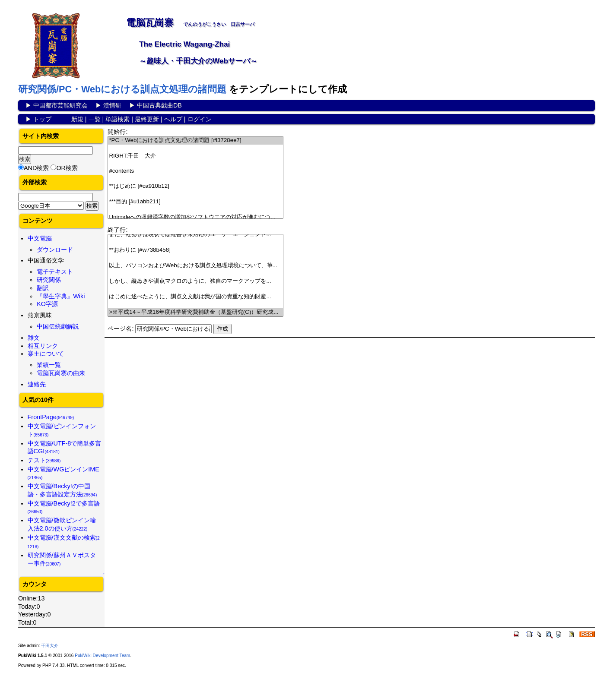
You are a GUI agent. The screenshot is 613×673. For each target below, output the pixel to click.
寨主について (46, 353)
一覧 (95, 119)
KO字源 (47, 303)
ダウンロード (55, 249)
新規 (77, 119)
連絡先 (37, 384)
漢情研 (112, 105)
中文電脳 (40, 238)
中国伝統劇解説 (58, 326)
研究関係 (49, 279)
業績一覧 (49, 364)
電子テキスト (55, 271)
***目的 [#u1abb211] (195, 202)
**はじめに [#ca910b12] (195, 186)
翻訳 (43, 287)
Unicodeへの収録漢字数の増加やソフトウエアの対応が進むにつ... (195, 217)
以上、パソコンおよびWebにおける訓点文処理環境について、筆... (195, 266)
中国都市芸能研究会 (60, 105)
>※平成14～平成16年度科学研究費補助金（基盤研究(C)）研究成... (195, 312)
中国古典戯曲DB (159, 105)
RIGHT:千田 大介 (195, 156)
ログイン (199, 119)
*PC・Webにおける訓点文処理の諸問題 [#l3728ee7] (195, 140)
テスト (44, 460)
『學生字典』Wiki (61, 296)
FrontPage (51, 417)
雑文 (34, 337)
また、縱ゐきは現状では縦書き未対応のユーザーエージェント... (195, 235)
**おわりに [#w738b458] (195, 250)
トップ (42, 119)
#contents (195, 171)
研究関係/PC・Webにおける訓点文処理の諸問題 (122, 89)
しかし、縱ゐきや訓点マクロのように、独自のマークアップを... (195, 281)
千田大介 (49, 645)
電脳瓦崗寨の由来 (61, 373)
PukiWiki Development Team (102, 655)
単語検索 (117, 119)
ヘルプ (173, 119)
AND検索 (36, 167)
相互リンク (43, 345)
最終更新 (147, 119)
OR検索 (67, 167)
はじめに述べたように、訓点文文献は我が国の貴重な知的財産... (195, 297)
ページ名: (120, 328)
